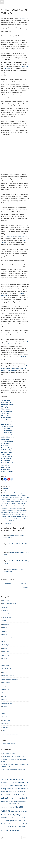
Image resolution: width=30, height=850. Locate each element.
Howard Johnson (8, 441)
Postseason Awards (7, 703)
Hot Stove (4, 658)
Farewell (4, 648)
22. (2, 445)
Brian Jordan (11, 236)
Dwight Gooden (10, 368)
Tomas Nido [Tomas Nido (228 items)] (15, 823)
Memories (4, 672)
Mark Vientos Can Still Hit (9, 753)
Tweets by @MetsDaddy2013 (8, 743)
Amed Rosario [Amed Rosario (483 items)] (13, 779)
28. (2, 458)
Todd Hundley (6, 417)
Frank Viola (6, 460)
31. (2, 465)
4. (1, 407)
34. (2, 471)
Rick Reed (22, 18)
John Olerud (23, 506)
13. (2, 426)
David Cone (19, 368)
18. (2, 437)
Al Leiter (5, 445)
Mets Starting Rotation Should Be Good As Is (14, 769)
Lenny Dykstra (6, 407)
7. (1, 413)
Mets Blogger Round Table (8, 675)
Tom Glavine (24, 66)
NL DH (4, 696)
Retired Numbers (6, 717)
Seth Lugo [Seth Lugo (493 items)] (8, 821)
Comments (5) (7, 523)
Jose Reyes (5, 413)
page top (25, 587)
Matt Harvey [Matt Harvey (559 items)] (10, 807)
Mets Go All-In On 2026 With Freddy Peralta (13, 756)
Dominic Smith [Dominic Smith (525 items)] (22, 789)
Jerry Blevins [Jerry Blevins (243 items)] (13, 798)
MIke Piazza (23, 512)
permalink (5, 488)
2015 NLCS (5, 607)
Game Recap (5, 651)
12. (2, 424)
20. (2, 441)
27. (2, 456)
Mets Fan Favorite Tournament (9, 679)
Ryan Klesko (21, 236)
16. (2, 432)
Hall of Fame (5, 655)
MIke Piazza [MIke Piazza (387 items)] (24, 811)
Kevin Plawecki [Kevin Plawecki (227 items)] (4, 803)
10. (2, 419)
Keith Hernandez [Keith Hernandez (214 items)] (23, 801)
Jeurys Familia (7, 456)
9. (1, 417)
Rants (3, 713)
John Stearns (7, 424)
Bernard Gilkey (7, 447)
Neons (4, 693)
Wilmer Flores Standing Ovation (10, 734)
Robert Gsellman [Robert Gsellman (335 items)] (17, 818)
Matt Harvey (6, 469)
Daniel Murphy (7, 458)
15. (2, 430)
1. (1, 400)
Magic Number (6, 665)
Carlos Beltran (7, 430)
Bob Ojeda (6, 439)
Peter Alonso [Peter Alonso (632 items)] (6, 818)
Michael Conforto (8, 463)
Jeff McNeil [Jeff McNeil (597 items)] (5, 798)
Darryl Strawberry (8, 437)
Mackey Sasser (6, 402)
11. (2, 422)
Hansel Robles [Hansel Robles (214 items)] (20, 791)
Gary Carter (5, 415)
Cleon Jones (7, 443)
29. (2, 460)
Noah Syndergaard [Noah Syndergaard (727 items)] (15, 814)
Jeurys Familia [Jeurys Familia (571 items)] (22, 798)
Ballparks (4, 627)
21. (2, 443)
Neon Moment (5, 689)
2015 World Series (7, 617)
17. (2, 435)
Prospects (4, 706)
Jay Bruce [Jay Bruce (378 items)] (23, 795)
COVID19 (4, 641)
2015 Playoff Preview (7, 614)
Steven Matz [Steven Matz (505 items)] (16, 821)
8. (1, 415)
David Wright (6, 409)
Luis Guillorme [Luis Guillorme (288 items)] (19, 803)
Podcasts (4, 699)
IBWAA (4, 662)
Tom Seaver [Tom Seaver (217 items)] (20, 823)
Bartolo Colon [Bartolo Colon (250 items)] (10, 783)
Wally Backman (7, 411)
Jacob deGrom (11, 370)
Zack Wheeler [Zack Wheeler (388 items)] (15, 830)
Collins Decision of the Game (9, 638)
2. (1, 402)
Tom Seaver (5, 521)
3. (1, 404)
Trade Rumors (5, 727)
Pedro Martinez (11, 516)
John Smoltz (7, 68)
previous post (6, 583)
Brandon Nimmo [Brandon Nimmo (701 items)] (20, 782)
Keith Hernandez (8, 435)
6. (1, 411)
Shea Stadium (5, 723)
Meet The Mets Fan (7, 669)
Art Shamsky (7, 450)
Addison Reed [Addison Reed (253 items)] (4, 779)
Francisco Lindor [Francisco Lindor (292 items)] (13, 791)
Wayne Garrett (7, 422)
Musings (4, 686)
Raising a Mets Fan (7, 710)
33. (2, 469)
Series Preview (6, 720)
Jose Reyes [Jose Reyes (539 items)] (5, 801)
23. (2, 447)
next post (24, 583)
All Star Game (5, 624)
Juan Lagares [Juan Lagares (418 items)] (15, 801)
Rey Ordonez (7, 419)
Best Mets (5, 491)
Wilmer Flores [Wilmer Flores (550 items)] (13, 827)
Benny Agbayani (21, 493)
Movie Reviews (6, 682)
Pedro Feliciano (8, 452)
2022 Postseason (6, 620)
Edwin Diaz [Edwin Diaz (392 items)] (4, 791)
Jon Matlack (6, 467)
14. (2, 428)
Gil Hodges (6, 428)
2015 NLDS (5, 610)
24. (2, 450)
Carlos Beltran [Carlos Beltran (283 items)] (4, 785)
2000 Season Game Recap (9, 603)
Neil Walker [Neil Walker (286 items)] (4, 814)
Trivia (3, 730)
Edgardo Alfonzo (8, 426)
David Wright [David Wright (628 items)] (11, 789)
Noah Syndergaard (8, 471)
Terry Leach (6, 454)
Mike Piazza (11, 344)
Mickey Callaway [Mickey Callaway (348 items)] (15, 811)
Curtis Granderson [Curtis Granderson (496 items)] (15, 786)
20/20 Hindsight (6, 600)
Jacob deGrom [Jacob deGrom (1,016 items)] (12, 794)
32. (2, 467)
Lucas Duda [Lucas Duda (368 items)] (11, 804)
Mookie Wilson (6, 400)
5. (1, 409)
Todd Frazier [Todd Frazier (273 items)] (10, 823)
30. (2, 463)
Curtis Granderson (8, 404)
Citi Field (4, 634)
